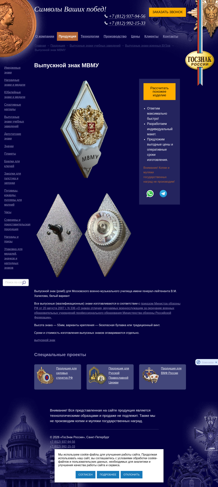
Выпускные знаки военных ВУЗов (147, 45)
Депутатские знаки (12, 136)
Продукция (58, 45)
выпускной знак (44, 340)
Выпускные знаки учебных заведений (14, 121)
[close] (216, 362)
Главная (40, 45)
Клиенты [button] (151, 36)
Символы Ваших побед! (70, 9)
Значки (9, 146)
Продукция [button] (67, 36)
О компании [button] (44, 36)
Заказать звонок (167, 12)
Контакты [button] (170, 36)
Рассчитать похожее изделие (159, 91)
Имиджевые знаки (12, 70)
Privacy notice (207, 362)
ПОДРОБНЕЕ (108, 474)
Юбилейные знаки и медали (14, 95)
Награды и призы (11, 239)
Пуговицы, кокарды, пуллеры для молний (13, 197)
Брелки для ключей (12, 164)
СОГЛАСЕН (85, 474)
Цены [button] (135, 36)
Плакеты (10, 153)
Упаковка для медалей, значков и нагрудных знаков (13, 258)
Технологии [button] (90, 36)
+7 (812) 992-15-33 (127, 23)
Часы (7, 212)
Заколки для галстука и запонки (12, 178)
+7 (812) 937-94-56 (127, 16)
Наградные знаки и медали (14, 82)
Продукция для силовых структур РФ (66, 373)
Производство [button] (115, 36)
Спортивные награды (12, 107)
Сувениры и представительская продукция (16, 224)
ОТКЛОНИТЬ (132, 474)
